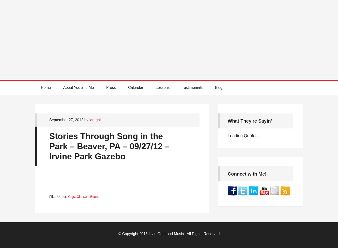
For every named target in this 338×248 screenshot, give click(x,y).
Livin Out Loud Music (166, 234)
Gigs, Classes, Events (84, 197)
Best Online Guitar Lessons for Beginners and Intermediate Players (169, 35)
